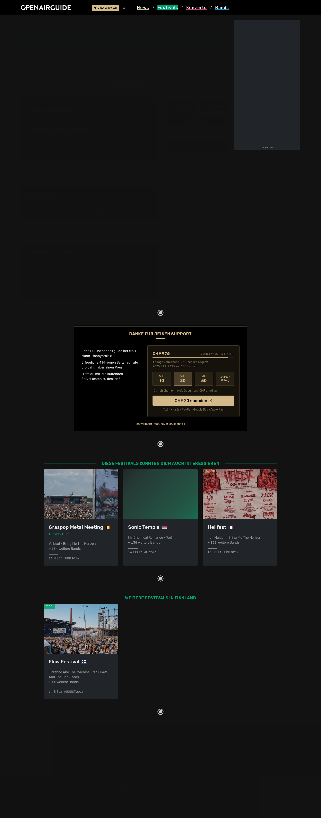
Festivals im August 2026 (63, 781)
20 (183, 378)
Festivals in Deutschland (62, 756)
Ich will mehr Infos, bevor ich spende (159, 424)
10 (162, 378)
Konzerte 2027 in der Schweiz (126, 791)
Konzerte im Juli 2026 (120, 776)
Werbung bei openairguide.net (186, 756)
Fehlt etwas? (145, 253)
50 (204, 378)
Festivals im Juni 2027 (61, 771)
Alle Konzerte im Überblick (123, 796)
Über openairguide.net (180, 746)
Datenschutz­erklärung (180, 761)
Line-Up (106, 20)
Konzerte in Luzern (117, 766)
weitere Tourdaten (198, 121)
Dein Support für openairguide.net (189, 751)
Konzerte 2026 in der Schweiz (126, 786)
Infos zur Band (214, 106)
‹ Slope (183, 160)
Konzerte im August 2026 (123, 781)
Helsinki (180, 36)
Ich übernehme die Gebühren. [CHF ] (186, 391)
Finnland (64, 20)
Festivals (46, 20)
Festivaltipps (53, 746)
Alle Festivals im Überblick (64, 791)
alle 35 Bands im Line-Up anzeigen (198, 146)
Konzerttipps (113, 746)
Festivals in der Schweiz (62, 751)
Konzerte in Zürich (117, 751)
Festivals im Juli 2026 (60, 776)
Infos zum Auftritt (182, 108)
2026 (90, 153)
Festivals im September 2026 (66, 786)
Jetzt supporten (105, 7)
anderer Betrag (225, 379)
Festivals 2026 (55, 761)
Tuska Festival (85, 20)
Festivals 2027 (55, 766)
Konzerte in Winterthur (120, 761)
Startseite (28, 20)
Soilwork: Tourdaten (51, 252)
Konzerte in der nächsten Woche (128, 771)
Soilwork (122, 20)
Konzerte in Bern (116, 756)
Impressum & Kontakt (179, 766)
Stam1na (214, 160)
